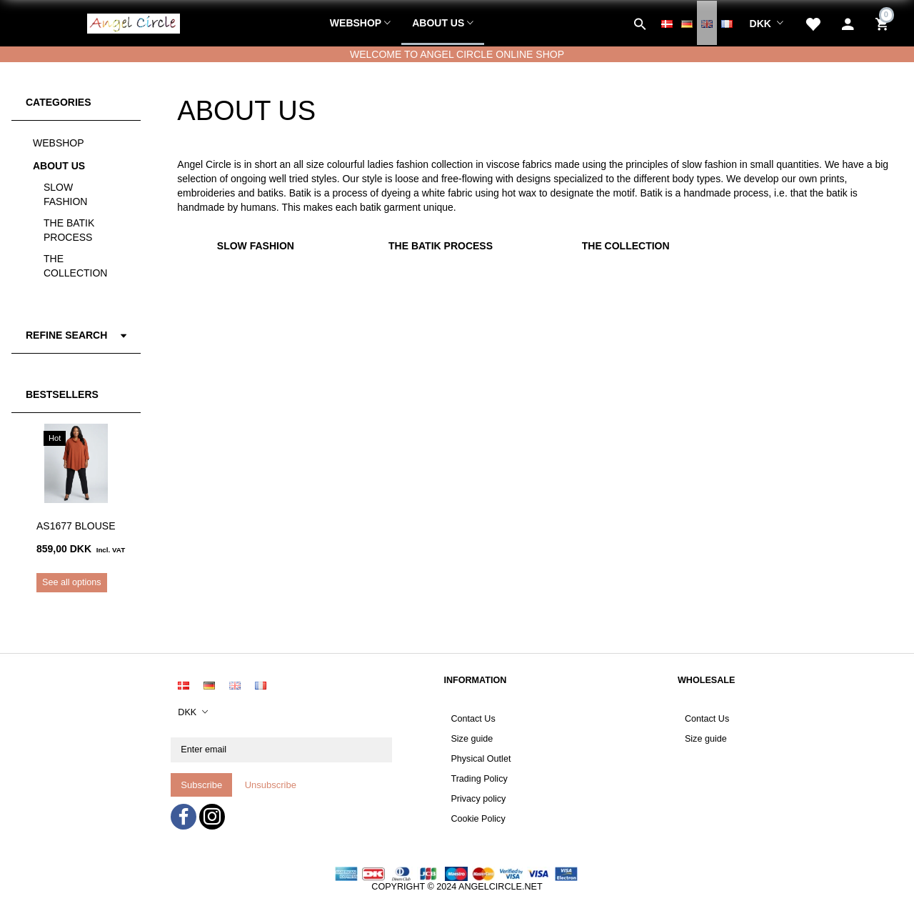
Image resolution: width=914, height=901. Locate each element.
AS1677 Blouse (76, 526)
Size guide (472, 739)
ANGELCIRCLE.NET (500, 887)
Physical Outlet (481, 759)
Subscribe (201, 785)
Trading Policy (479, 779)
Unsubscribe (270, 785)
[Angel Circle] (133, 21)
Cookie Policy (478, 819)
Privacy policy (478, 799)
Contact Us (473, 719)
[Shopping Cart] (884, 23)
